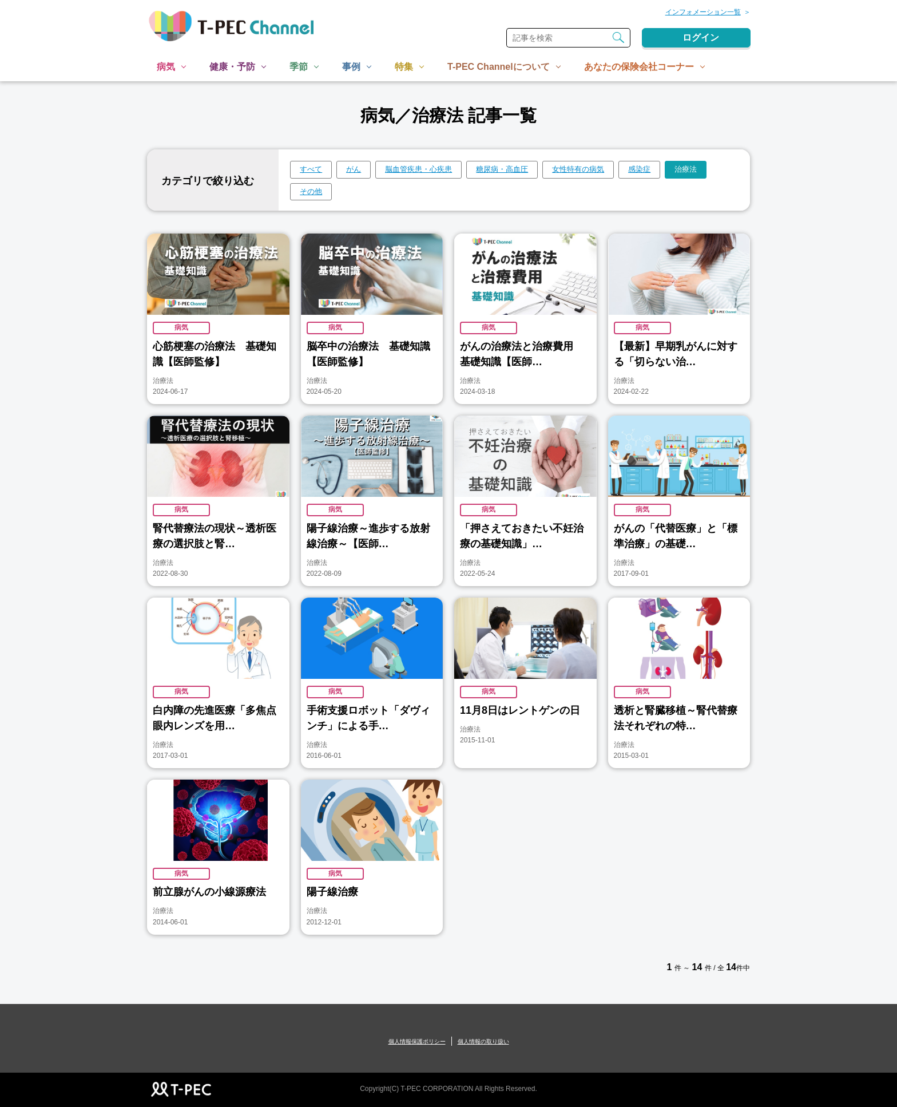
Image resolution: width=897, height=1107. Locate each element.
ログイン (700, 37)
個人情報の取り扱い (483, 1041)
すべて (311, 169)
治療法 (685, 169)
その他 (311, 191)
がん (353, 169)
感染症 (639, 169)
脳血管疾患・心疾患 (418, 169)
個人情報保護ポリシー (417, 1041)
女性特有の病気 (578, 169)
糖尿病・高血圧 (502, 169)
